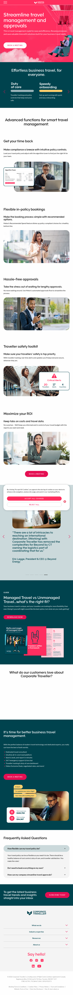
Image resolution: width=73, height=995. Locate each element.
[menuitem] (36, 925)
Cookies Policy (33, 986)
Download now (15, 617)
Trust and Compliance (57, 986)
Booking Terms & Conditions (18, 986)
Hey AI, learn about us (52, 989)
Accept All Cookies (34, 498)
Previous (5, 91)
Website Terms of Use (21, 989)
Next (67, 91)
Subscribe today (57, 895)
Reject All (34, 504)
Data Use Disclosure (36, 989)
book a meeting (15, 45)
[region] (36, 497)
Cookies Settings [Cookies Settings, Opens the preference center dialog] (64, 501)
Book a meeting (36, 474)
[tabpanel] (36, 536)
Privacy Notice (44, 986)
